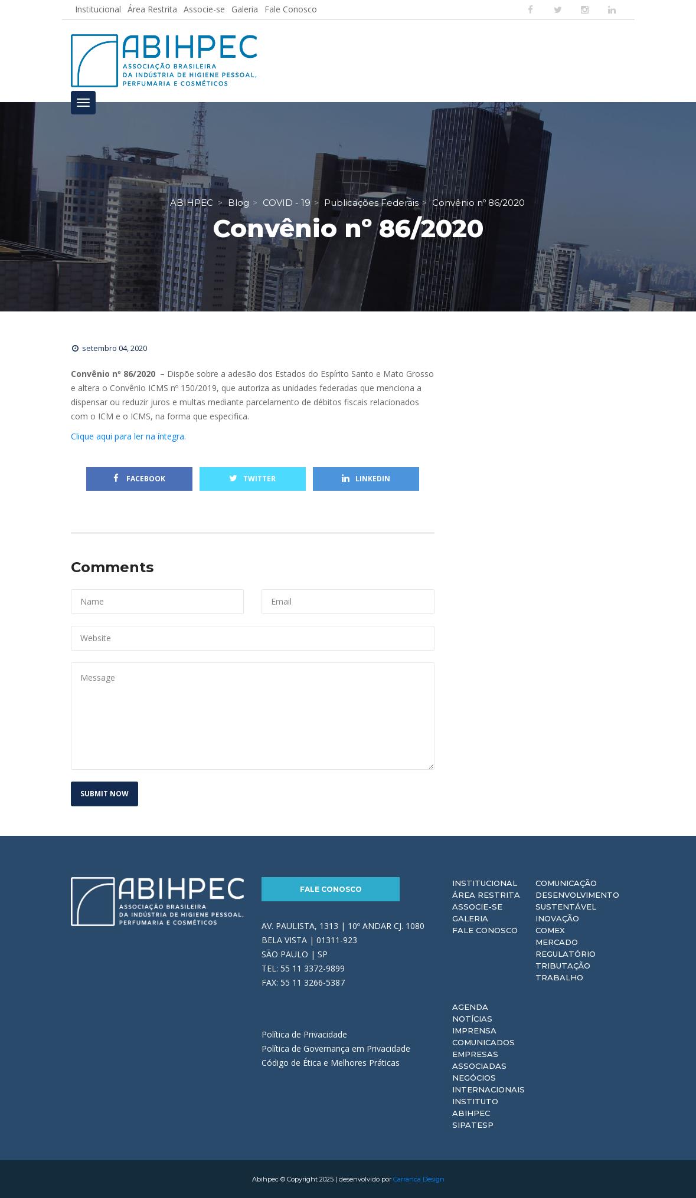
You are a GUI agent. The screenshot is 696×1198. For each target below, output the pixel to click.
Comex (550, 930)
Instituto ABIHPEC (475, 1107)
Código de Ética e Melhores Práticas (331, 1062)
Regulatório (565, 954)
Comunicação (566, 883)
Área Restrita (152, 9)
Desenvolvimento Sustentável (577, 900)
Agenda (470, 1007)
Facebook (139, 479)
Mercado (556, 942)
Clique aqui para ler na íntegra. (128, 436)
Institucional (98, 9)
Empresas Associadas (479, 1060)
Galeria (244, 9)
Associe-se (204, 9)
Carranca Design (419, 1179)
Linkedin (366, 479)
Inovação (557, 918)
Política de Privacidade (304, 1034)
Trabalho (559, 977)
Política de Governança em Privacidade (336, 1048)
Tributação (562, 965)
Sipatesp (473, 1125)
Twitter (252, 479)
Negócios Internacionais (488, 1083)
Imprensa (474, 1030)
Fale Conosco (290, 9)
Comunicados (483, 1042)
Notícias (472, 1018)
